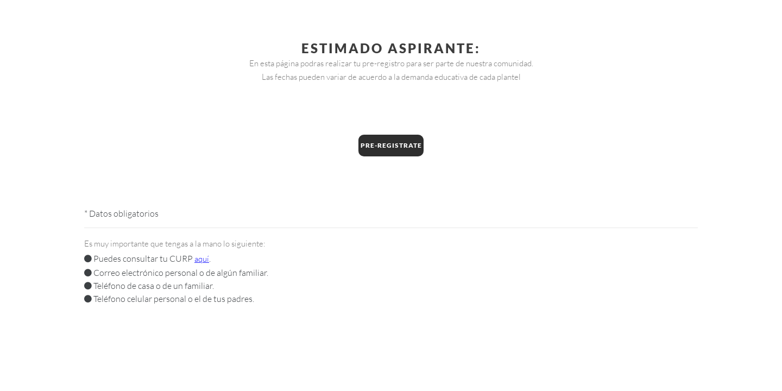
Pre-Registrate (391, 145)
